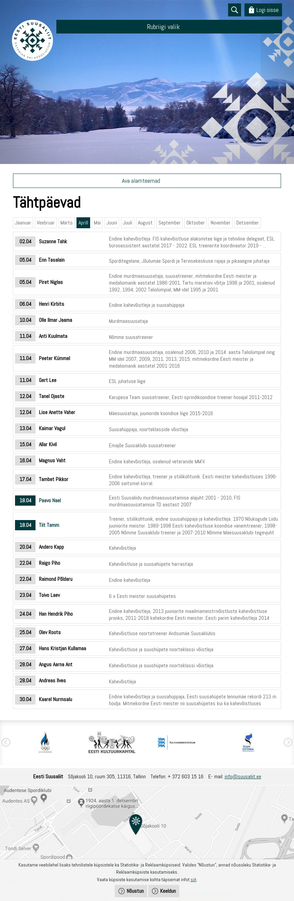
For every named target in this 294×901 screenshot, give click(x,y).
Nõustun (135, 891)
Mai (97, 222)
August (145, 222)
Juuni (112, 222)
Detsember (247, 222)
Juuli (127, 222)
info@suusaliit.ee (243, 776)
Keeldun (168, 891)
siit (193, 879)
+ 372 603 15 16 (186, 776)
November (220, 222)
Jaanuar (23, 222)
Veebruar (46, 222)
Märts (66, 222)
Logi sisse (267, 10)
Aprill (83, 222)
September (169, 222)
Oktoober (195, 222)
